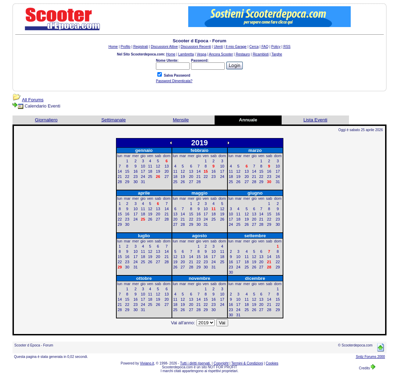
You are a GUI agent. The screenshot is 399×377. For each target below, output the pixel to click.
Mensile (181, 119)
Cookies (272, 363)
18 (150, 171)
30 (135, 182)
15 (127, 171)
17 (143, 171)
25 (150, 176)
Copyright (221, 363)
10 (143, 166)
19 (158, 171)
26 (183, 182)
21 (120, 176)
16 (135, 171)
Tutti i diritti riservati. (195, 363)
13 (167, 166)
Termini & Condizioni (247, 363)
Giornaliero (46, 119)
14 (120, 171)
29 (127, 182)
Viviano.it (147, 363)
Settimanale (113, 119)
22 (127, 176)
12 (158, 166)
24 (143, 176)
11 (150, 166)
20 (167, 171)
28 (120, 182)
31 (143, 182)
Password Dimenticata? (174, 81)
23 (135, 176)
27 (167, 176)
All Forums (32, 99)
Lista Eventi (315, 119)
